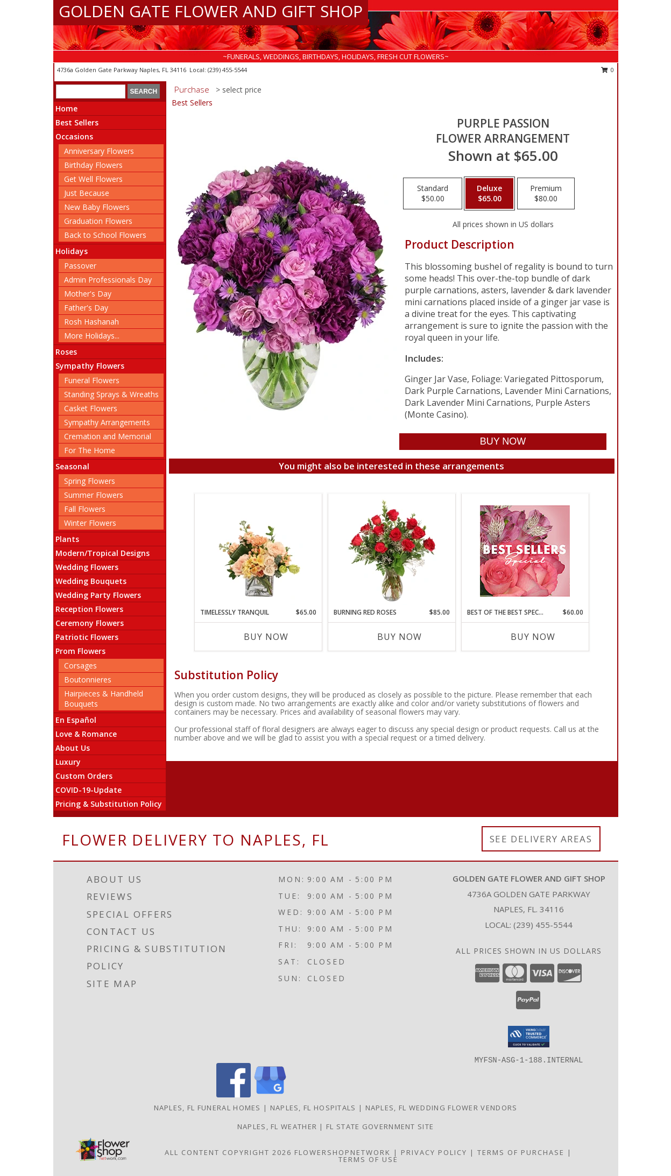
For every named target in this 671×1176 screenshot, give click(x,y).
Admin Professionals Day (108, 279)
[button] (528, 1036)
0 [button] (608, 70)
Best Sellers (76, 122)
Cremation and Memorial (107, 436)
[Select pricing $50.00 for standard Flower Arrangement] (433, 193)
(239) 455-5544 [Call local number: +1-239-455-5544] (227, 70)
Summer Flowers (93, 495)
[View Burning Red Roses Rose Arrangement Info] (391, 550)
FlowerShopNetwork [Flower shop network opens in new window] (342, 1152)
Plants (67, 539)
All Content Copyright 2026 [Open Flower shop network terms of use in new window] (228, 1152)
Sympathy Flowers (89, 366)
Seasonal (72, 466)
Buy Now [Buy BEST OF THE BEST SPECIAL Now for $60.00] (533, 637)
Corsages (80, 665)
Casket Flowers (90, 408)
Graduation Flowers (98, 221)
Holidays (71, 251)
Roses (66, 352)
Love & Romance (86, 734)
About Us (72, 748)
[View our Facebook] (233, 1094)
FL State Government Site (380, 1126)
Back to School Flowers (105, 235)
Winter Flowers (90, 523)
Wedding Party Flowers (98, 595)
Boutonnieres (87, 679)
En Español (75, 720)
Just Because (86, 193)
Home (66, 108)
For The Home (89, 450)
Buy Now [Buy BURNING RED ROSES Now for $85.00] (399, 637)
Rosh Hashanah (91, 321)
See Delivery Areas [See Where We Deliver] (541, 839)
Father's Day (86, 307)
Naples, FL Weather (277, 1126)
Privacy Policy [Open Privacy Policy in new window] (434, 1152)
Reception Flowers (89, 609)
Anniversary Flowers (99, 151)
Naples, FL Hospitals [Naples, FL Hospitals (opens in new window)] (313, 1107)
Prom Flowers (80, 651)
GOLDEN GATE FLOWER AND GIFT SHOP (211, 11)
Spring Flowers (89, 481)
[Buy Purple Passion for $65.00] (502, 441)
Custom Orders (83, 776)
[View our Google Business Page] (270, 1094)
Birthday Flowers (93, 165)
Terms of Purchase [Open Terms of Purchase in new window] (520, 1152)
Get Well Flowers (93, 179)
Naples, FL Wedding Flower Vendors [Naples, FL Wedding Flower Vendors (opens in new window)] (441, 1107)
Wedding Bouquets (90, 581)
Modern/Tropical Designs (102, 553)
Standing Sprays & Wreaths (111, 394)
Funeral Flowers (91, 380)
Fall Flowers (84, 509)
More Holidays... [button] (91, 335)
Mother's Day (87, 293)
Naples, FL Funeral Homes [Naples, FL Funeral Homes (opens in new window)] (207, 1107)
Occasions (74, 136)
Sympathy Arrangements (107, 422)
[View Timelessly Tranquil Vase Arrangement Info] (258, 550)
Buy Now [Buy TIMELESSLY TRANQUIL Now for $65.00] (266, 637)
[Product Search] (90, 91)
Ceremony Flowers (89, 623)
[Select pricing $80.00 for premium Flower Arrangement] (546, 193)
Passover (80, 265)
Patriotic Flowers (86, 637)
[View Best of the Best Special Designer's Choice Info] (525, 550)
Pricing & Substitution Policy (108, 804)
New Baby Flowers (97, 207)
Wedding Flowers (86, 567)
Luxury (68, 762)
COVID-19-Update (88, 790)
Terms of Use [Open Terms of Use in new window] (368, 1159)
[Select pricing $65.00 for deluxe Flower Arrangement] (489, 193)
